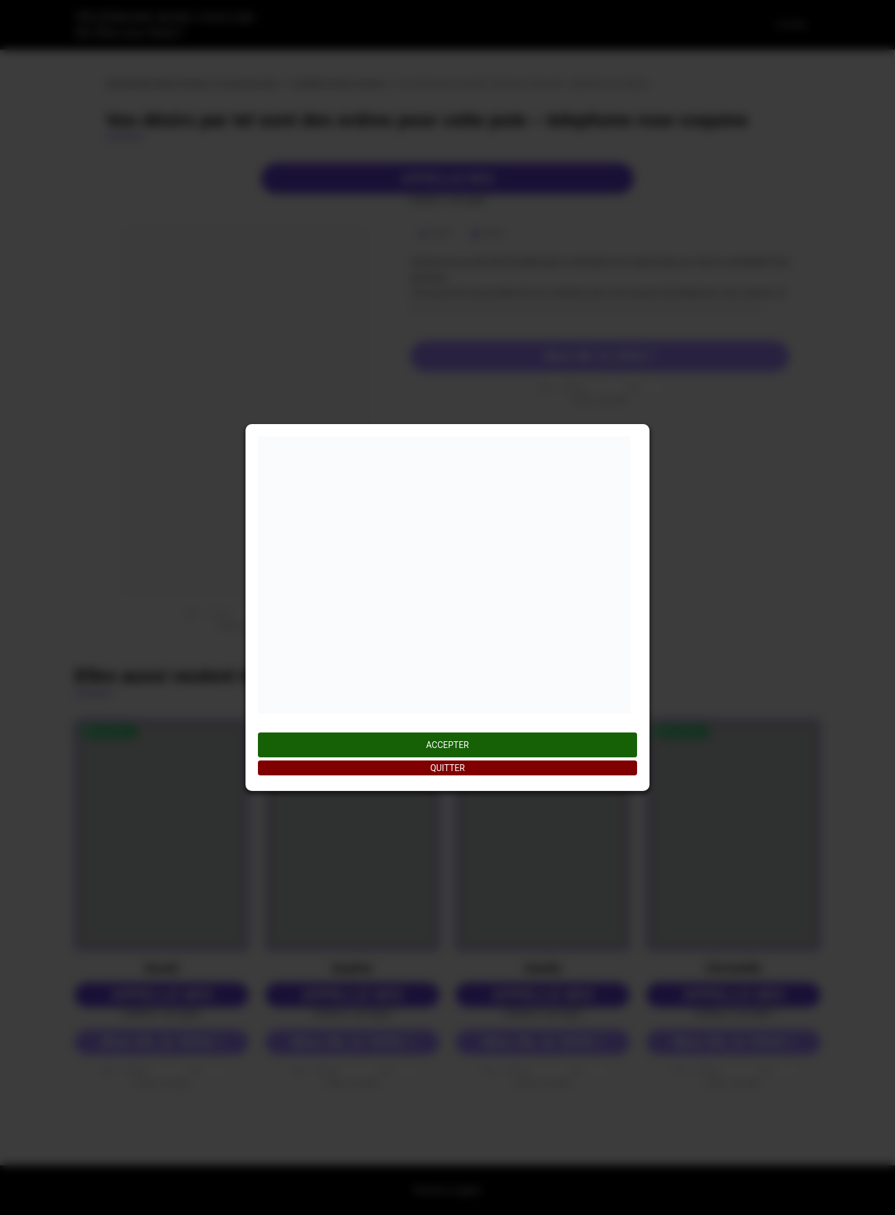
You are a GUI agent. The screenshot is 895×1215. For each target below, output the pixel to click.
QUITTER (447, 768)
